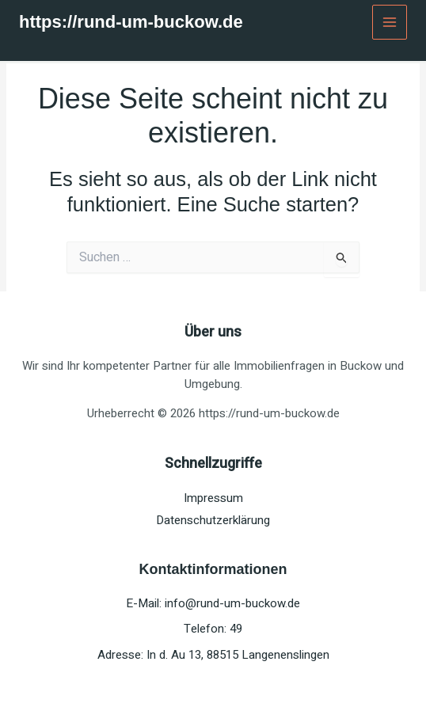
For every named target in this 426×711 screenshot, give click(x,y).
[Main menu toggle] (390, 22)
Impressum (213, 498)
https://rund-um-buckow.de (131, 22)
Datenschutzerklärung (213, 520)
